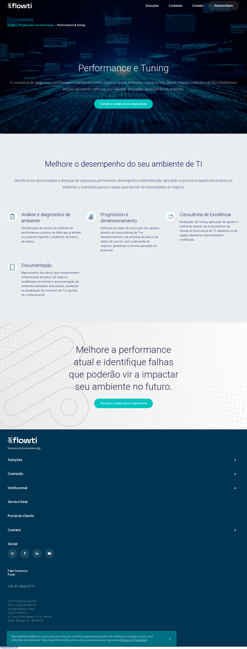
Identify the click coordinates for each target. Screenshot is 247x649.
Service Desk (223, 6)
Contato (198, 6)
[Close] (170, 638)
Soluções (152, 6)
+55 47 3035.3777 (21, 586)
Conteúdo (176, 6)
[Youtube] (49, 553)
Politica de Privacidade (133, 640)
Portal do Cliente (21, 516)
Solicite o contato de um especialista (123, 103)
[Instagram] (12, 553)
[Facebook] (24, 553)
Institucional (17, 488)
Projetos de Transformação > (37, 25)
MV (39, 448)
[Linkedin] (37, 553)
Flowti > (12, 25)
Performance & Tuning (71, 25)
